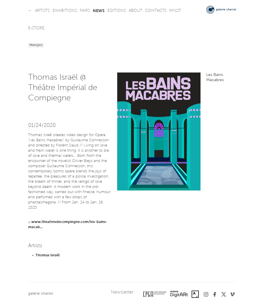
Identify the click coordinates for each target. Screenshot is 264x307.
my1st (175, 11)
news (99, 11)
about (135, 11)
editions (116, 11)
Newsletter (122, 292)
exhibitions (65, 11)
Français (36, 45)
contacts (155, 11)
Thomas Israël (47, 255)
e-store (36, 28)
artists (42, 11)
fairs (85, 11)
